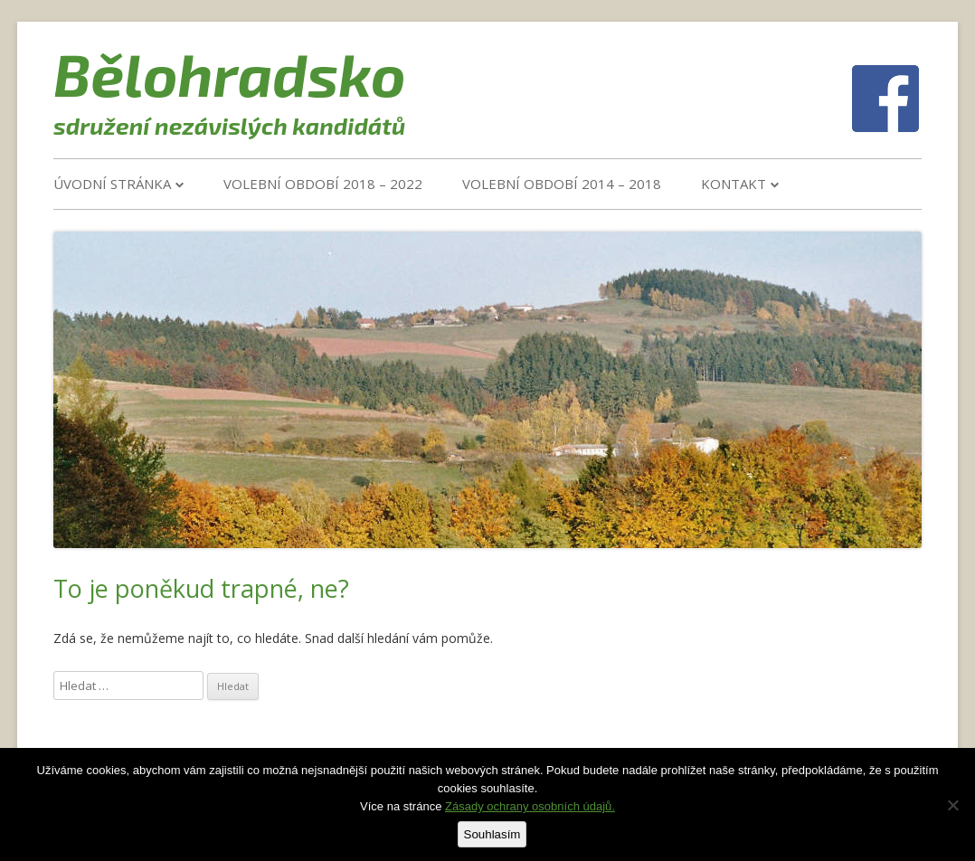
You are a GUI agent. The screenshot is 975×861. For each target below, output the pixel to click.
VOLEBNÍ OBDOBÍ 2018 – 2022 (322, 184)
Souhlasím (492, 834)
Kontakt (733, 184)
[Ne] (952, 805)
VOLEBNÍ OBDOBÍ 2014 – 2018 (561, 184)
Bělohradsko (229, 73)
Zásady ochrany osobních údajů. (530, 806)
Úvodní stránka (112, 184)
